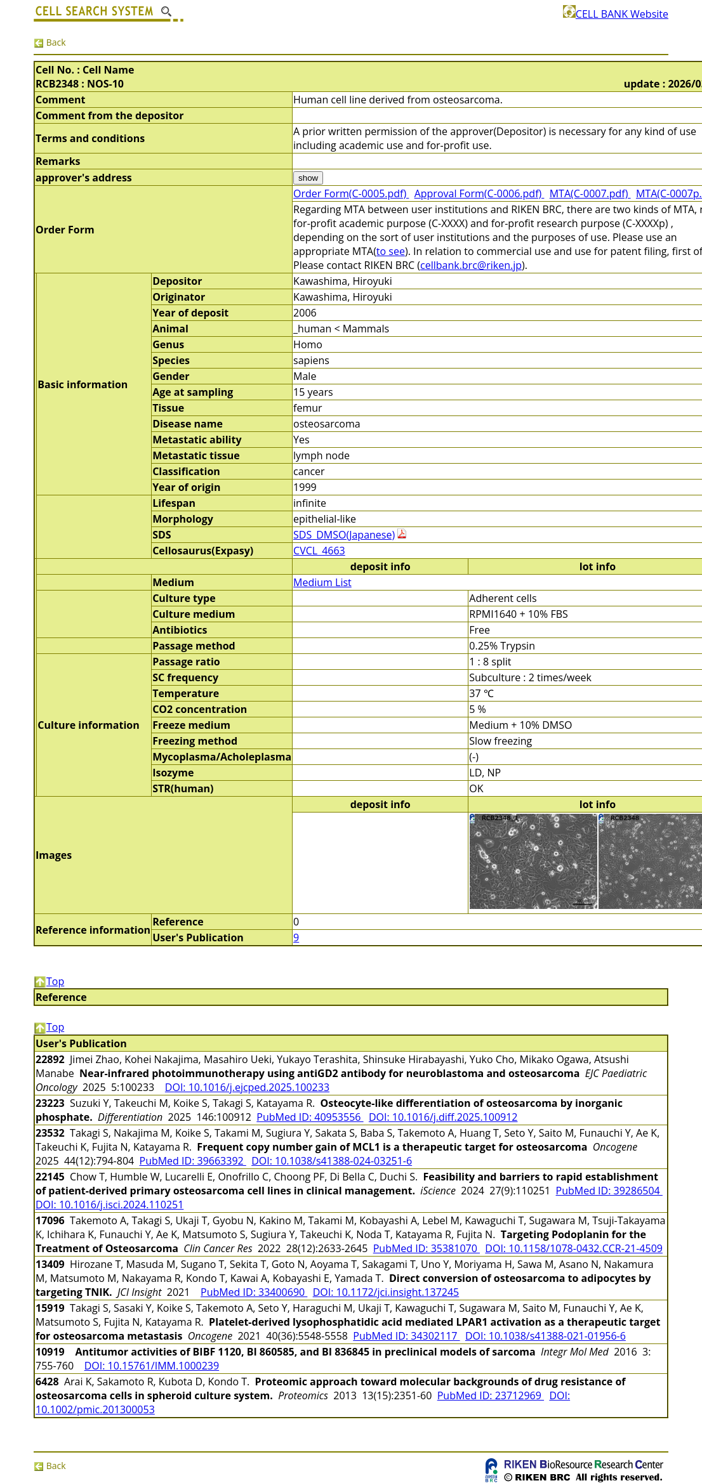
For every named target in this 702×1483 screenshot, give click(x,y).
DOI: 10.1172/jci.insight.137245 (386, 1292)
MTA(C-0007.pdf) (590, 193)
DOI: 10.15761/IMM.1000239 (151, 1366)
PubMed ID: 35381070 (426, 1248)
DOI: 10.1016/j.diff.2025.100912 (443, 1117)
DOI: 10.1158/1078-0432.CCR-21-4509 (574, 1248)
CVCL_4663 (319, 551)
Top (49, 981)
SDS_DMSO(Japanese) (344, 535)
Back (50, 42)
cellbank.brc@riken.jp (471, 265)
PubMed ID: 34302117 (406, 1336)
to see (390, 251)
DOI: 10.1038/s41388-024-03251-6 (331, 1161)
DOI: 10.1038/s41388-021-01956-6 (545, 1336)
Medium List (322, 582)
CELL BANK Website (615, 14)
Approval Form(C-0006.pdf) (479, 193)
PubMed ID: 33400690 (254, 1292)
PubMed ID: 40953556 (309, 1117)
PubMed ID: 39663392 (193, 1161)
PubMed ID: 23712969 (490, 1395)
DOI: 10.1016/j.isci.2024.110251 (109, 1205)
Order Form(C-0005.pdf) (351, 193)
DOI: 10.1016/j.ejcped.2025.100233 (247, 1087)
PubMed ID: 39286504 (609, 1191)
